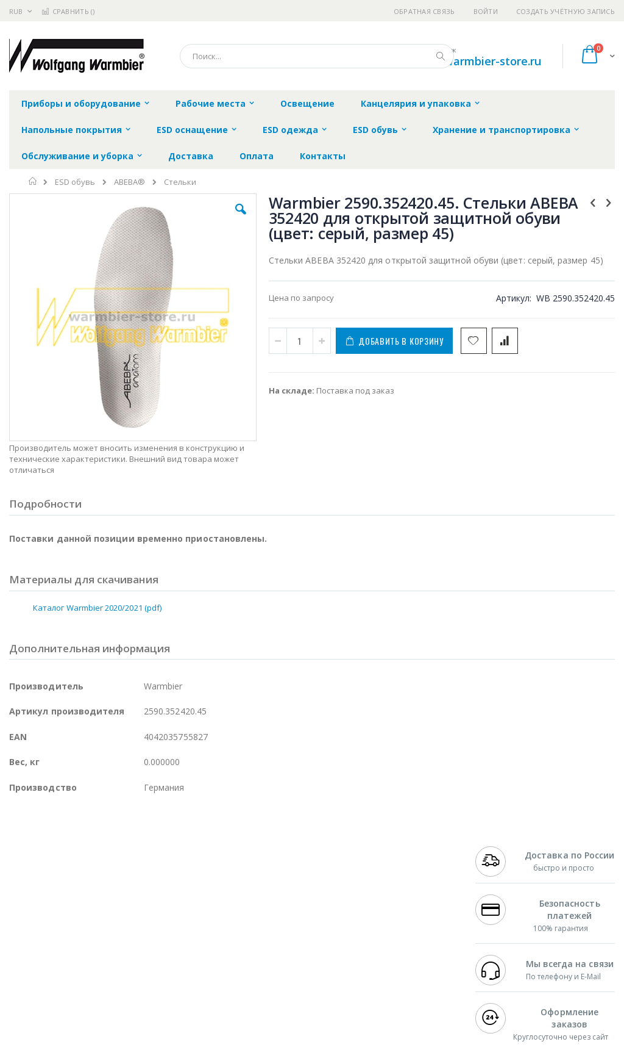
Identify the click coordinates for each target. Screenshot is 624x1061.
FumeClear (58, 895)
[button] (178, 218)
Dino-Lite (105, 955)
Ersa (52, 884)
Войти (485, 11)
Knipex (69, 1003)
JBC (78, 884)
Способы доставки (409, 919)
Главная (33, 181)
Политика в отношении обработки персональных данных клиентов (285, 937)
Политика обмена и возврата (275, 907)
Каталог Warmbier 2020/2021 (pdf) (97, 578)
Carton (145, 955)
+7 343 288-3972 (505, 919)
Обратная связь (424, 11)
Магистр (25, 907)
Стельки (180, 182)
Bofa (18, 895)
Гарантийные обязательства (274, 884)
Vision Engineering (43, 955)
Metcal (102, 895)
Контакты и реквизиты (395, 890)
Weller (137, 884)
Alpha (73, 931)
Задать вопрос (246, 967)
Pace (105, 884)
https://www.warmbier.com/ (221, 1052)
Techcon (113, 979)
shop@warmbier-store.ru (475, 61)
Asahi (140, 931)
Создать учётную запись (565, 11)
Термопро (145, 895)
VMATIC (154, 979)
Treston (23, 979)
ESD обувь (75, 182)
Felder (107, 931)
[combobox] (317, 56)
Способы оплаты (405, 943)
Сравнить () (68, 11)
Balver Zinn (30, 931)
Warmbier (67, 979)
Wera (104, 1003)
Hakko (21, 884)
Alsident (176, 884)
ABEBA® (129, 182)
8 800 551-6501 (509, 931)
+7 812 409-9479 (505, 895)
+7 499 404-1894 (505, 884)
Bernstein (27, 1003)
